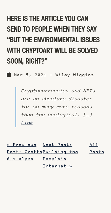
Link (27, 123)
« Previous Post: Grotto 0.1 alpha (24, 152)
